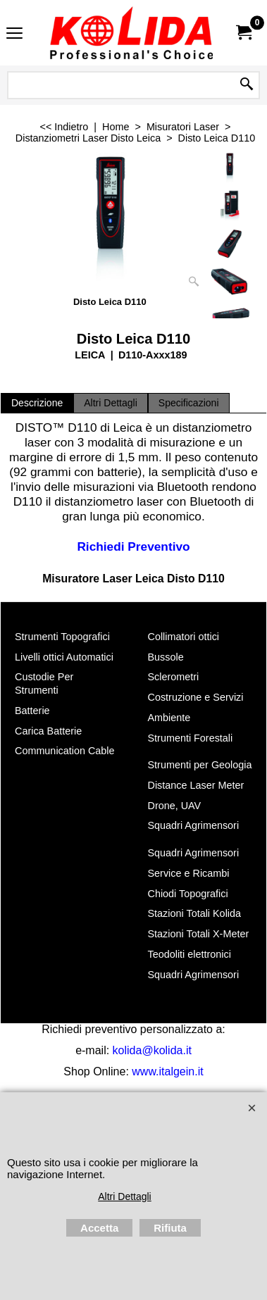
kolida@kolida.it (152, 1050)
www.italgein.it (167, 1071)
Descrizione (37, 402)
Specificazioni (189, 402)
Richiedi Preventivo (133, 546)
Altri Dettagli (110, 402)
